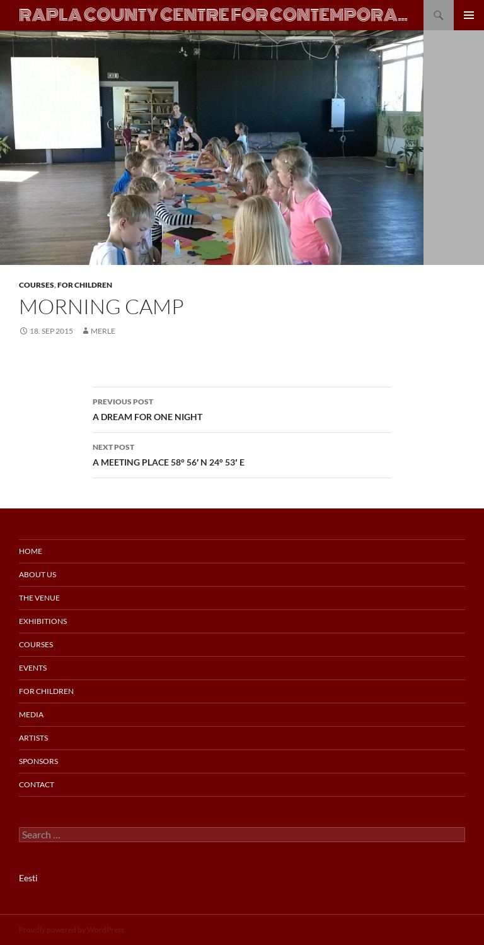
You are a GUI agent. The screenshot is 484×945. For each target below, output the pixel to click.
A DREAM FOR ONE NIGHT (242, 408)
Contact (36, 784)
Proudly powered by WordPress (71, 929)
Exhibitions (43, 621)
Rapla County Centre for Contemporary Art (215, 15)
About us (37, 574)
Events (33, 667)
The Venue (39, 597)
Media (31, 714)
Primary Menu (469, 15)
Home (30, 551)
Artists (33, 737)
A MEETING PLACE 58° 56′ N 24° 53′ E (242, 453)
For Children (84, 285)
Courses (36, 285)
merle (103, 331)
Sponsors (38, 761)
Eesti (28, 877)
